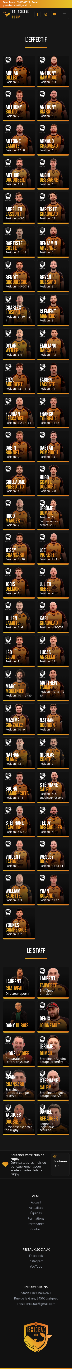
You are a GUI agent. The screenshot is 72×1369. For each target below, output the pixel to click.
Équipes (36, 1213)
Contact (36, 1229)
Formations (36, 1218)
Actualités (36, 1208)
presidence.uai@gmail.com (36, 1304)
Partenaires (36, 1224)
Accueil (36, 1202)
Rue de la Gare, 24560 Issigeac (36, 1298)
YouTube (36, 1266)
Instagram (36, 1261)
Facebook (36, 1256)
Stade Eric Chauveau (36, 1293)
